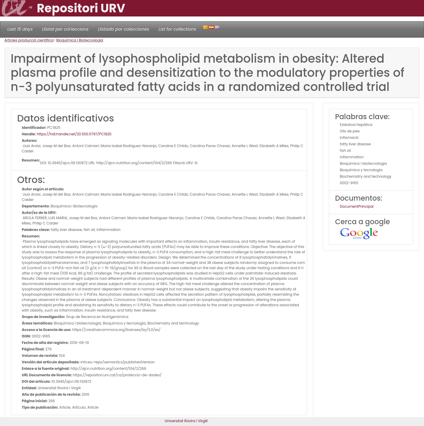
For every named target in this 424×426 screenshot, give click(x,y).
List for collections (177, 29)
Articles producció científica (28, 40)
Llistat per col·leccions (65, 29)
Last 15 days (20, 29)
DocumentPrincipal (356, 206)
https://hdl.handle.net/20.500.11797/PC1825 (74, 134)
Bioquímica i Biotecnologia (79, 40)
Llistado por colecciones (123, 29)
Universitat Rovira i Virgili (186, 420)
